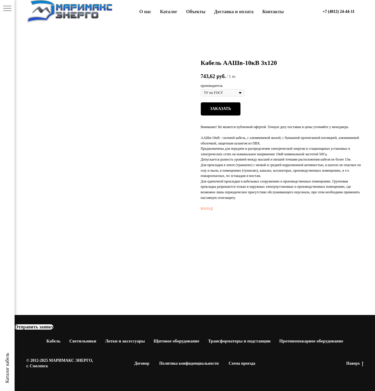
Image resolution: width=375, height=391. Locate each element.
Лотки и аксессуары (125, 341)
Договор (141, 363)
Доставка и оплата (234, 11)
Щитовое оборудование (176, 341)
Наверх (354, 363)
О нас (145, 11)
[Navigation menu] (7, 9)
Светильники (82, 341)
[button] (34, 327)
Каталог (168, 11)
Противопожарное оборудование (311, 341)
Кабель (53, 341)
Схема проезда (242, 363)
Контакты (273, 11)
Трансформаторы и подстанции (239, 341)
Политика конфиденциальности (189, 363)
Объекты (195, 11)
